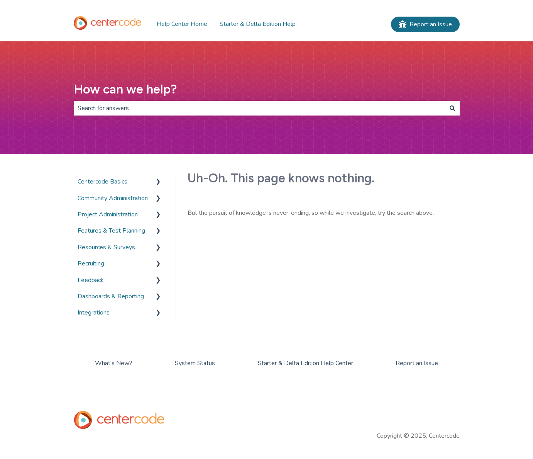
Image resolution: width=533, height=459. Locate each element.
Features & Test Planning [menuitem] (111, 230)
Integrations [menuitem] (94, 312)
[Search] (452, 108)
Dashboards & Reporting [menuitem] (111, 296)
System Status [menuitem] (195, 363)
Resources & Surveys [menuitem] (106, 247)
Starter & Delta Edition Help (258, 24)
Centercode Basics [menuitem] (102, 181)
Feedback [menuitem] (91, 280)
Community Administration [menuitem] (113, 198)
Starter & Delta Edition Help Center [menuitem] (305, 363)
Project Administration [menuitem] (108, 214)
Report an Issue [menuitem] (417, 363)
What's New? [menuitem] (113, 363)
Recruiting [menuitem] (91, 263)
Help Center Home (182, 24)
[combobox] (259, 108)
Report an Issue (425, 24)
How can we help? (125, 89)
